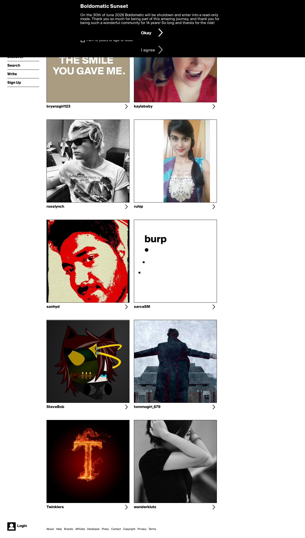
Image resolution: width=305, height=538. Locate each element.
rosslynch (55, 207)
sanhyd (53, 307)
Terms (152, 529)
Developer (93, 529)
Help (59, 529)
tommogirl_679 (147, 407)
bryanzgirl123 (58, 106)
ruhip (138, 207)
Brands (68, 529)
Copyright (129, 529)
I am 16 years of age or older (110, 40)
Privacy (142, 529)
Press (105, 529)
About (50, 529)
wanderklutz (145, 507)
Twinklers (55, 507)
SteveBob (55, 407)
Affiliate (80, 529)
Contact (116, 529)
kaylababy (143, 106)
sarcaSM (142, 307)
